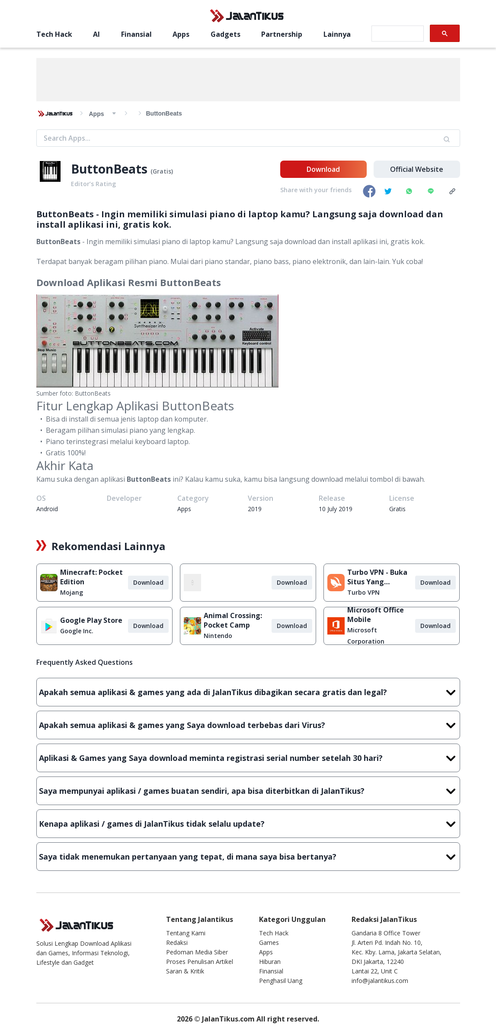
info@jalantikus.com (380, 980)
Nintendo (218, 635)
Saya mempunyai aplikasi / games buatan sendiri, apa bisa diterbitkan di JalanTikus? (248, 791)
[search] (397, 33)
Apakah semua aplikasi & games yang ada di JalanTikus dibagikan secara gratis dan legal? (248, 692)
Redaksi (177, 942)
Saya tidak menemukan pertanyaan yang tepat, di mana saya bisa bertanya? (248, 856)
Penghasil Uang (280, 980)
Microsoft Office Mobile (375, 614)
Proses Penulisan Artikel (199, 961)
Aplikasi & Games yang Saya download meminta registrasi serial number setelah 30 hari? (248, 758)
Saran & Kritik (185, 971)
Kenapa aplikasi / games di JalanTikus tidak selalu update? (248, 823)
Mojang (71, 592)
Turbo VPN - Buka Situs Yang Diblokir (377, 576)
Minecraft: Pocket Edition (91, 576)
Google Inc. (76, 631)
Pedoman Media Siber (197, 952)
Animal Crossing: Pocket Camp (233, 620)
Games (269, 942)
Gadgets (225, 34)
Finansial (136, 34)
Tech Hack (54, 34)
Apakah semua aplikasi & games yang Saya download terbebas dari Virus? (248, 725)
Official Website (416, 169)
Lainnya (337, 34)
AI (96, 34)
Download (323, 169)
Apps (181, 34)
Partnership (281, 34)
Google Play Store (91, 620)
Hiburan (270, 961)
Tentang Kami (185, 933)
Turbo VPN (363, 592)
